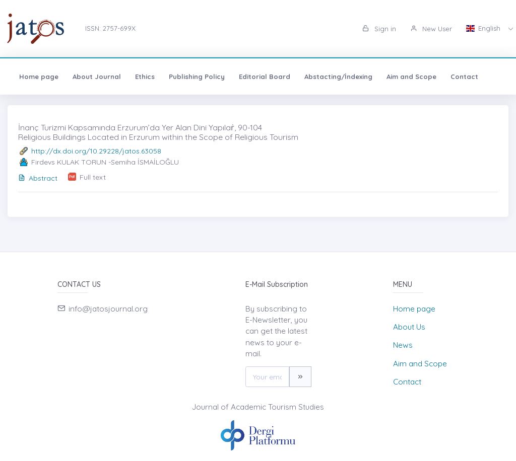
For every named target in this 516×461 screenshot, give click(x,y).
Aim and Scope (411, 76)
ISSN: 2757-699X (110, 28)
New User (431, 29)
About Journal (97, 76)
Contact (464, 76)
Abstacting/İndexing (338, 76)
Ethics (145, 76)
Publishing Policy (197, 76)
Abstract (37, 178)
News (403, 345)
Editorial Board (264, 76)
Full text (93, 177)
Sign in (379, 29)
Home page (38, 76)
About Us (409, 327)
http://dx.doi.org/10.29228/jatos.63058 (96, 151)
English (484, 28)
